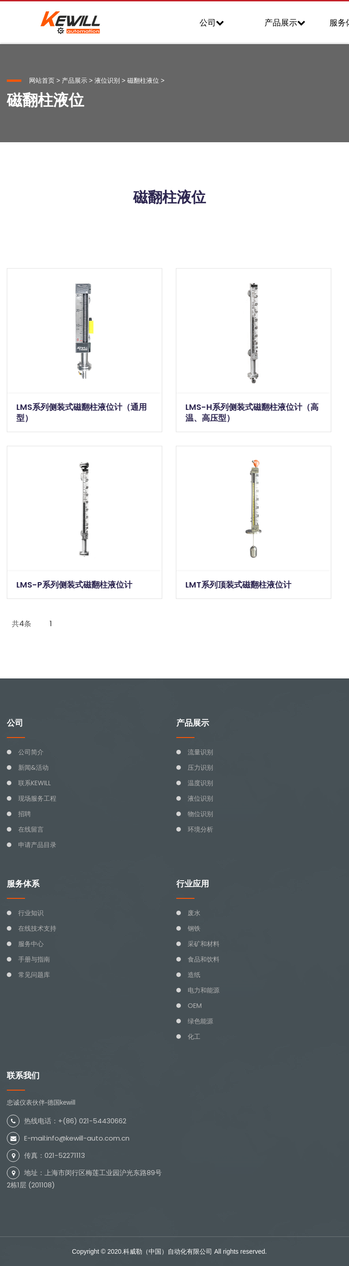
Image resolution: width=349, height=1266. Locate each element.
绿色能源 (200, 1021)
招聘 (24, 813)
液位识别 (107, 80)
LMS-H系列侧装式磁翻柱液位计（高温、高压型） (252, 412)
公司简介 (31, 752)
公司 (211, 22)
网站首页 (42, 80)
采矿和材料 (203, 943)
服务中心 (31, 943)
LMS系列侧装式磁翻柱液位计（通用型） (81, 412)
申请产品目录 (37, 844)
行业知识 (31, 912)
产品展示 (284, 22)
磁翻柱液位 (143, 80)
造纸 (194, 974)
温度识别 (200, 783)
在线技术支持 (37, 928)
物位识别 (200, 813)
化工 (194, 1036)
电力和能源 (203, 990)
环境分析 (200, 829)
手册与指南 (34, 959)
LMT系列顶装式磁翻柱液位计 (238, 584)
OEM (195, 1005)
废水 (194, 912)
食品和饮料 (203, 959)
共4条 (21, 623)
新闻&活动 (33, 767)
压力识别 (200, 767)
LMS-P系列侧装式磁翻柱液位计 (74, 584)
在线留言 (31, 829)
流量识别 (200, 752)
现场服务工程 (37, 798)
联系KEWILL (34, 783)
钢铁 (194, 928)
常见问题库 (34, 974)
